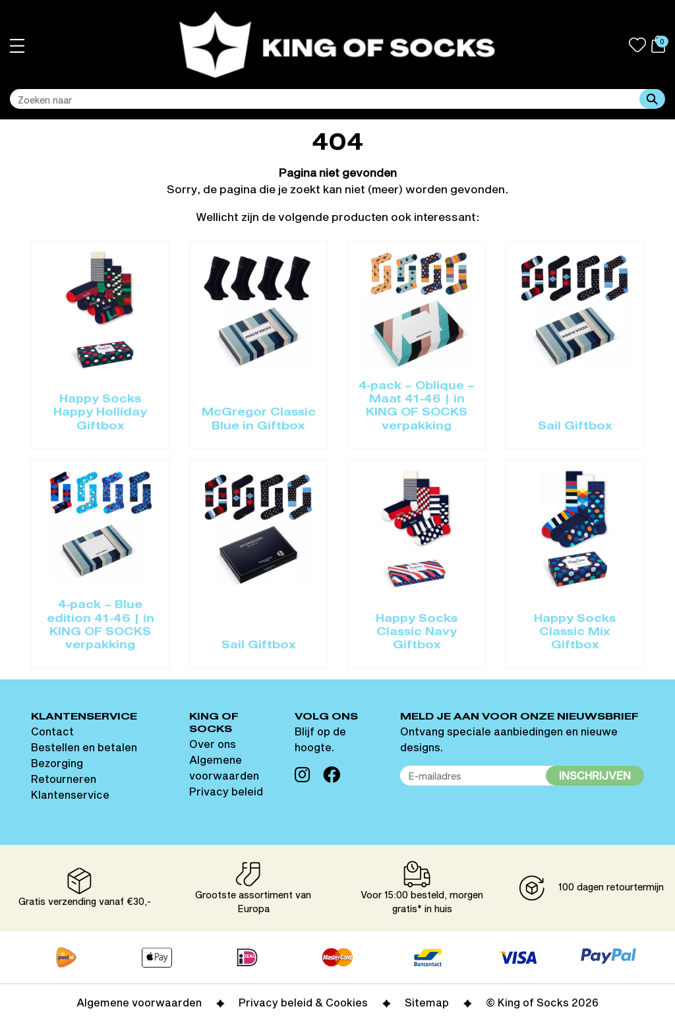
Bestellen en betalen (84, 747)
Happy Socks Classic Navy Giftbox (416, 633)
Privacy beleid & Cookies (303, 1002)
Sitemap (427, 1002)
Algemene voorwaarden (139, 1002)
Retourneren (63, 778)
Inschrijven (595, 775)
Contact (52, 731)
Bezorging (57, 763)
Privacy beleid (226, 791)
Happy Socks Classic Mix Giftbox (575, 633)
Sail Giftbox (575, 426)
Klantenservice (70, 794)
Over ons (212, 743)
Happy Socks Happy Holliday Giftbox (100, 413)
